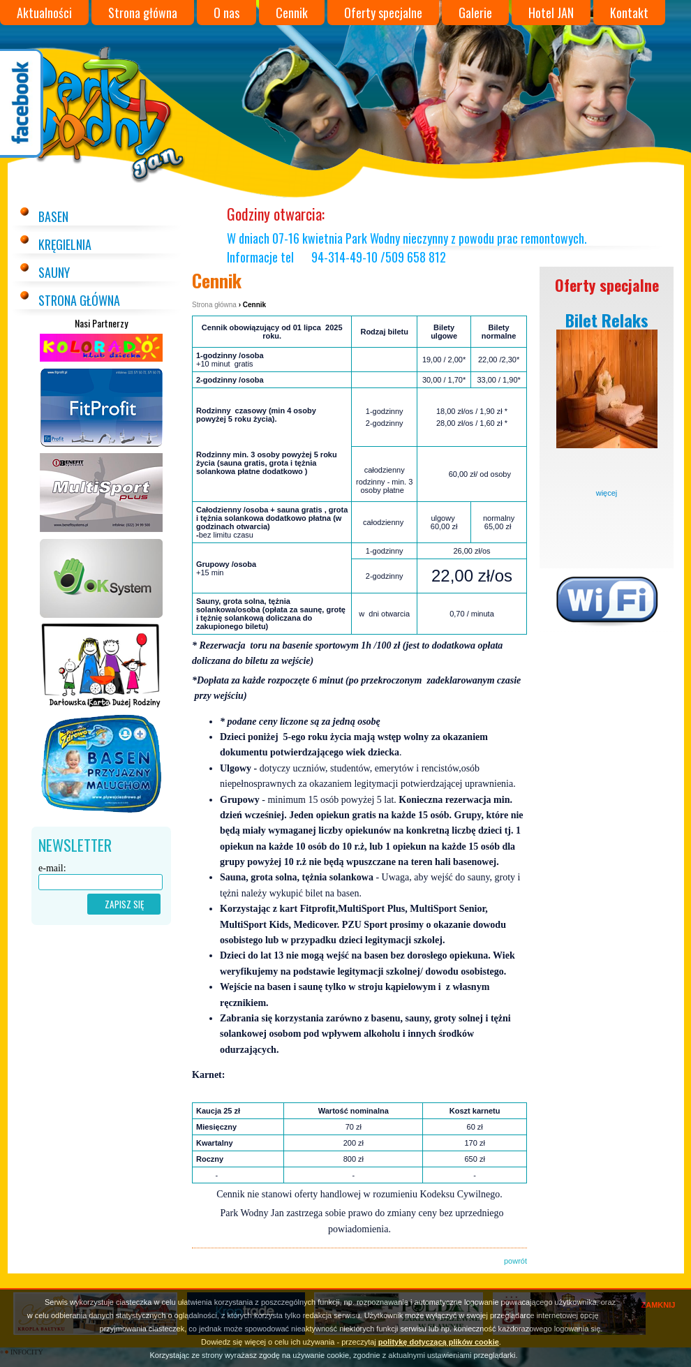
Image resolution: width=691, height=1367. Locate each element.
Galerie (475, 12)
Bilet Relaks (606, 319)
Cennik (292, 12)
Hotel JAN (551, 12)
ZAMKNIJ (658, 1305)
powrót (515, 1261)
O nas (226, 12)
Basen (53, 216)
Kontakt (629, 12)
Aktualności (44, 12)
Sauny (54, 272)
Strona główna (142, 12)
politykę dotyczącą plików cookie (438, 1342)
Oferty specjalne (383, 12)
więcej (607, 493)
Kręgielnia (64, 244)
